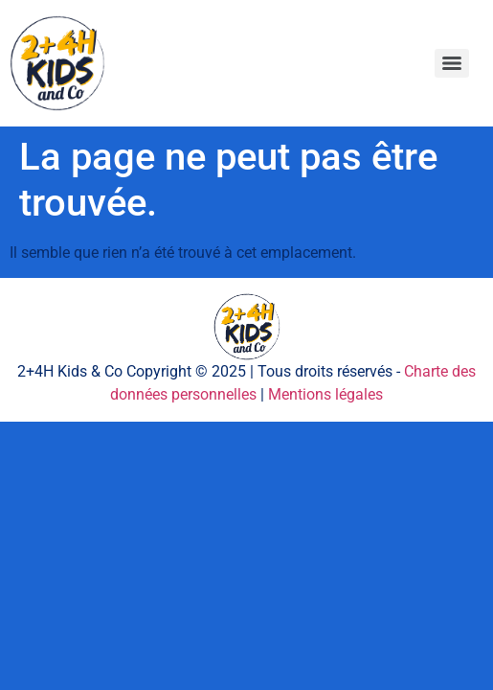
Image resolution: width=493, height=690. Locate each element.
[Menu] (452, 63)
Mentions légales (325, 394)
